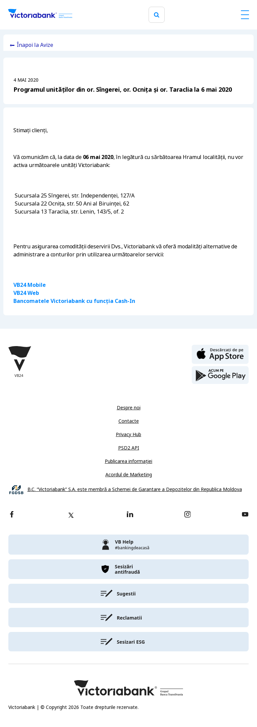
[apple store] (220, 354)
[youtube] (245, 514)
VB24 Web (26, 293)
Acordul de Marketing (128, 474)
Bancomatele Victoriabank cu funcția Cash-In (74, 301)
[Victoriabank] (40, 14)
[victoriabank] (128, 545)
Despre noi (129, 407)
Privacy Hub (128, 434)
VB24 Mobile (29, 285)
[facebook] (11, 514)
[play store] (220, 375)
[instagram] (187, 514)
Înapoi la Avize (35, 45)
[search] (156, 15)
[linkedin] (130, 514)
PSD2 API (128, 448)
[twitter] (71, 515)
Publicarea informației (128, 461)
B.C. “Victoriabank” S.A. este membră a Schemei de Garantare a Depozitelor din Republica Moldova (134, 489)
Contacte (128, 421)
